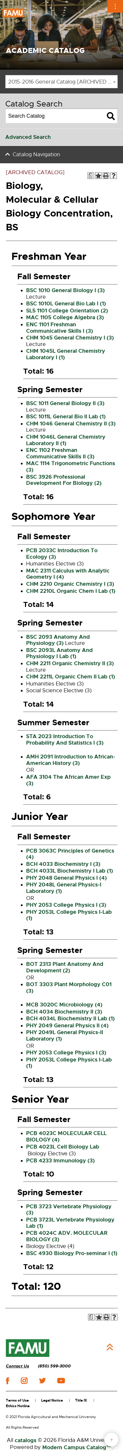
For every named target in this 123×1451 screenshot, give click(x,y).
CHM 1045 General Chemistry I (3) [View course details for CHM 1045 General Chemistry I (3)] (70, 337)
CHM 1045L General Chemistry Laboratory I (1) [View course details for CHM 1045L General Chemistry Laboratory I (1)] (65, 354)
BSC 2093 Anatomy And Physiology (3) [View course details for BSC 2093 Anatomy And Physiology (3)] (58, 640)
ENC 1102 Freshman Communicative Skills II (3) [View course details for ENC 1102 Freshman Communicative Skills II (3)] (60, 453)
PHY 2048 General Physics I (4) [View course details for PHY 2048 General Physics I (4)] (66, 877)
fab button (111, 1440)
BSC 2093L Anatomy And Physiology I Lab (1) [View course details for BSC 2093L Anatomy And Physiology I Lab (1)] (59, 653)
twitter (42, 1380)
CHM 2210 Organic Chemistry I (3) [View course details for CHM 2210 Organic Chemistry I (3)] (70, 584)
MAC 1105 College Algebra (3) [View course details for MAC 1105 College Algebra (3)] (65, 317)
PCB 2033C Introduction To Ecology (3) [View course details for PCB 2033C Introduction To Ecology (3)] (61, 553)
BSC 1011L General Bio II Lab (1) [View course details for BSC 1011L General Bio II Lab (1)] (66, 416)
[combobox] (61, 81)
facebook (7, 1380)
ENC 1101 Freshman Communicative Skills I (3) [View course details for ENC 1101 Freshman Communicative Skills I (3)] (59, 328)
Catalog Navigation (36, 154)
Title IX (81, 1400)
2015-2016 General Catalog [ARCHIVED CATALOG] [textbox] (62, 82)
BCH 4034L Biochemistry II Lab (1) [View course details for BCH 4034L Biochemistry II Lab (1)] (70, 1018)
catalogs (25, 1440)
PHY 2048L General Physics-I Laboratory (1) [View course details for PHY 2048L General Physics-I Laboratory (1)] (63, 888)
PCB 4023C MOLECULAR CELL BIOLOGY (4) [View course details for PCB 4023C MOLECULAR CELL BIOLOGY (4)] (66, 1136)
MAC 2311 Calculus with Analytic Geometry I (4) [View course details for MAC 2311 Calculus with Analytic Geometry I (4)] (67, 574)
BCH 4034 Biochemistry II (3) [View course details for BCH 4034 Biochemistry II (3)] (64, 1011)
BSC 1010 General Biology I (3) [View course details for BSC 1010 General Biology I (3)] (65, 290)
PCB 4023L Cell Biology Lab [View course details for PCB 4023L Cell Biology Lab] (62, 1146)
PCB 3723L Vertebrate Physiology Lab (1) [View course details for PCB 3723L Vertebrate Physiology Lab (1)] (70, 1223)
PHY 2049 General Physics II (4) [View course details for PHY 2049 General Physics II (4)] (67, 1025)
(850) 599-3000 (54, 1366)
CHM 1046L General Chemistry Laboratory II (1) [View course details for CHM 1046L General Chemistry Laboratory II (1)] (65, 440)
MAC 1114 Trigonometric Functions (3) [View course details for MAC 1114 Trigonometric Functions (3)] (70, 466)
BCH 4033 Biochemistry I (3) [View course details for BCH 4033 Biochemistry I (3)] (63, 864)
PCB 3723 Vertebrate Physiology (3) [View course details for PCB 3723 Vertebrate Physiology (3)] (69, 1210)
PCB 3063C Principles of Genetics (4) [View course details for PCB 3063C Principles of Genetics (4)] (70, 854)
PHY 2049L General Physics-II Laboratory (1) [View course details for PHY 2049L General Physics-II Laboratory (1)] (64, 1035)
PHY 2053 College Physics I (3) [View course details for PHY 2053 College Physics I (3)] (66, 904)
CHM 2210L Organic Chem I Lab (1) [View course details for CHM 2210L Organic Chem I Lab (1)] (70, 591)
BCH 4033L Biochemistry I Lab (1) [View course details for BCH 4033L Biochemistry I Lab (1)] (69, 870)
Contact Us (17, 1366)
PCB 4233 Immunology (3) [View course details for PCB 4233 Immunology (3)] (60, 1160)
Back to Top (110, 1347)
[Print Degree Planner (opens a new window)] (90, 175)
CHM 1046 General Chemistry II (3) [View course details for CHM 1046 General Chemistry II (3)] (71, 423)
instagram (24, 1380)
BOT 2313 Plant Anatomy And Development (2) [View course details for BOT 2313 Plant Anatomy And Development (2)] (64, 967)
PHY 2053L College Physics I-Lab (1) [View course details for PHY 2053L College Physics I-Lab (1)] (69, 915)
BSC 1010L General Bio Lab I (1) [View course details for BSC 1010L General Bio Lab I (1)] (66, 303)
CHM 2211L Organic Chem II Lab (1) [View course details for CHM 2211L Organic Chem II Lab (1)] (70, 676)
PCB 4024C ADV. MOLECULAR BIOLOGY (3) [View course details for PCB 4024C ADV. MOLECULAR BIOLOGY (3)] (66, 1236)
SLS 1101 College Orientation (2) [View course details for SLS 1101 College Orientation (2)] (67, 310)
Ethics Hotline (18, 1406)
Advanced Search (28, 137)
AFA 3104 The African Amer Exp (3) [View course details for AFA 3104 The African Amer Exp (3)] (68, 780)
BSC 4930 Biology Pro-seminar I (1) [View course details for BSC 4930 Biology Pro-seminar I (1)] (71, 1253)
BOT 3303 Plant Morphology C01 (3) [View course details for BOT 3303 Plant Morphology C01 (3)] (69, 987)
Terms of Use (17, 1400)
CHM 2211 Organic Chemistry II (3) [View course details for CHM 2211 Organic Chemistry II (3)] (70, 663)
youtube (61, 1380)
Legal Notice (52, 1400)
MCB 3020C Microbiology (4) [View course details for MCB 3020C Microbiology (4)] (64, 1004)
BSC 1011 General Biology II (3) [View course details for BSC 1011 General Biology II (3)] (65, 403)
